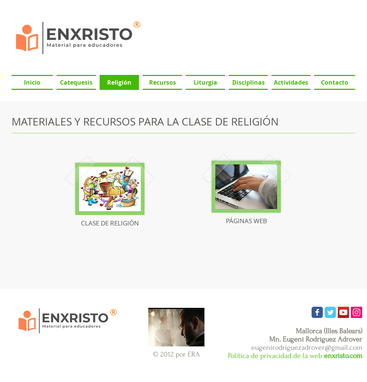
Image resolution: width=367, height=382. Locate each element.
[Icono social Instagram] (356, 312)
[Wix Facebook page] (317, 312)
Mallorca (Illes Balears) (329, 331)
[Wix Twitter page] (330, 312)
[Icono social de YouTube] (343, 312)
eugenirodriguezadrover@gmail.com (306, 347)
